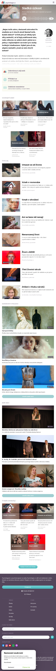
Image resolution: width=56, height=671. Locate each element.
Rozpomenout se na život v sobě (35, 144)
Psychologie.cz (8, 2)
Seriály (11, 616)
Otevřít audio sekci (28, 396)
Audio (10, 606)
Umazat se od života (32, 164)
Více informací (7, 662)
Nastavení (11, 667)
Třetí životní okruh (31, 269)
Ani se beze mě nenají (32, 217)
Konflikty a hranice (9, 360)
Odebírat (52, 637)
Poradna (11, 613)
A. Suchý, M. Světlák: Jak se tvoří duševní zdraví (19, 459)
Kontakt (33, 610)
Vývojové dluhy (7, 331)
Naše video (5, 403)
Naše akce (12, 620)
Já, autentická (16, 546)
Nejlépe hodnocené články (28, 567)
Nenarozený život (30, 234)
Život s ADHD (28, 252)
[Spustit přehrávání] (24, 18)
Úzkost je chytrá (26, 112)
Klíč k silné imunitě (9, 112)
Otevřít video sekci (28, 495)
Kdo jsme (33, 603)
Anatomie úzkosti (18, 143)
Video (10, 610)
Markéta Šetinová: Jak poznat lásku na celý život (19, 430)
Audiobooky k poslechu (10, 304)
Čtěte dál (5, 161)
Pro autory (34, 606)
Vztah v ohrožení (30, 199)
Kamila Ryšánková (48, 39)
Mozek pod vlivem (8, 390)
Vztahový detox (43, 112)
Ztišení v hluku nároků (33, 286)
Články (11, 603)
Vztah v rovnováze (31, 182)
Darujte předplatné (27, 591)
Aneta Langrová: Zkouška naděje (14, 489)
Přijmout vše (26, 667)
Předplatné (28, 587)
